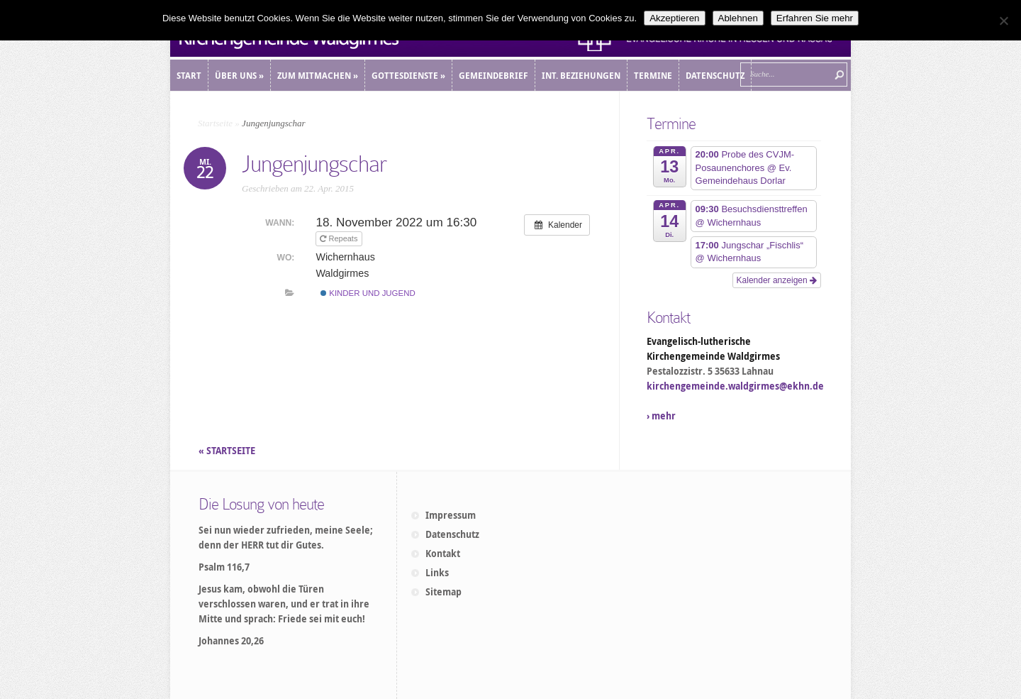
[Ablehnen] (1003, 20)
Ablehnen (738, 18)
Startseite (215, 123)
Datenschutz (452, 534)
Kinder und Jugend (367, 293)
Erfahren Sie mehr (814, 18)
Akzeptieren (674, 18)
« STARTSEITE (228, 450)
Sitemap (443, 591)
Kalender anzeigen (777, 280)
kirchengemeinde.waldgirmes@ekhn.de (735, 386)
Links (437, 572)
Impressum (450, 515)
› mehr (661, 415)
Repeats (339, 238)
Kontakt (442, 553)
